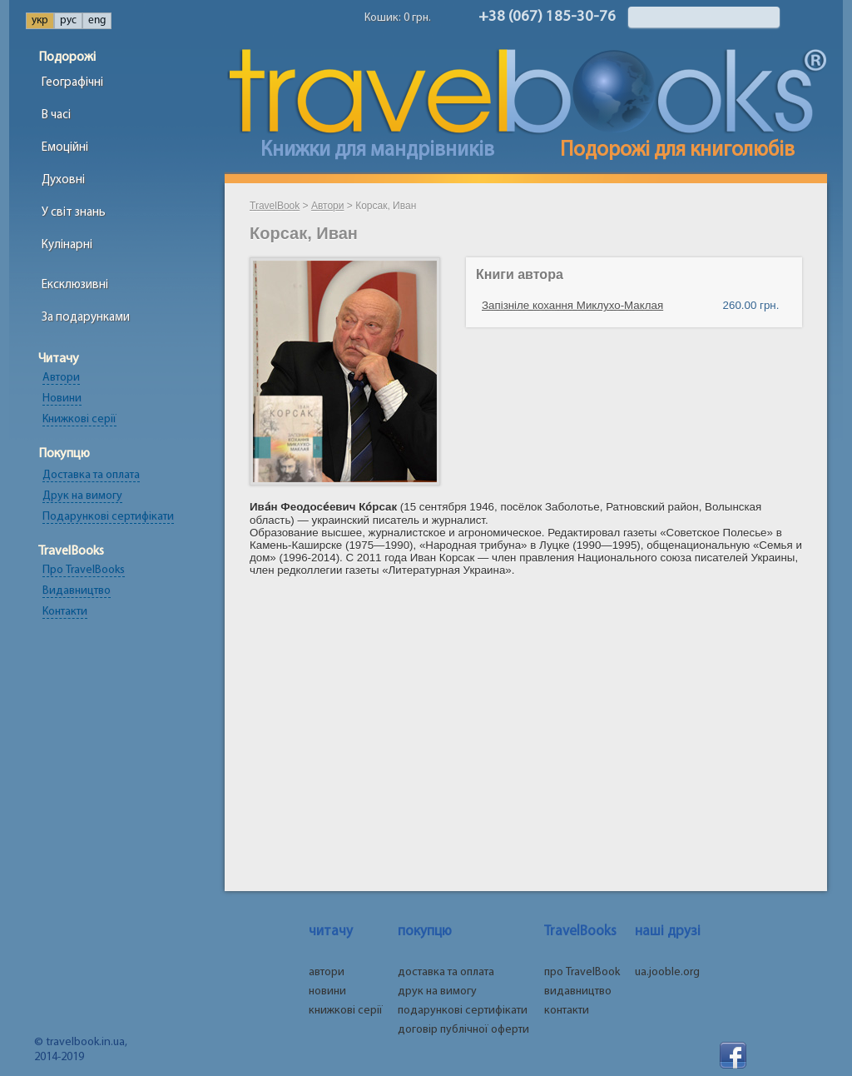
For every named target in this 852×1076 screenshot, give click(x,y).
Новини (62, 398)
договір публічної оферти (463, 1030)
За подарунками (86, 317)
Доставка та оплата (91, 475)
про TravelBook (582, 972)
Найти (793, 17)
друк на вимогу (437, 991)
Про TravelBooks (83, 570)
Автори (61, 377)
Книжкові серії (79, 419)
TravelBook (275, 206)
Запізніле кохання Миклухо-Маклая (572, 305)
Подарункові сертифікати (108, 517)
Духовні (63, 180)
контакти (566, 1010)
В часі (56, 115)
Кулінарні (67, 245)
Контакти (64, 611)
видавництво (578, 991)
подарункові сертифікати (463, 1010)
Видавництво (76, 591)
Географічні (72, 83)
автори (326, 972)
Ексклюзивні (75, 285)
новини (327, 991)
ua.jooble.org (667, 972)
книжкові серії (346, 1010)
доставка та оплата (446, 972)
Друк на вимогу (82, 496)
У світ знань (74, 213)
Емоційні (65, 148)
